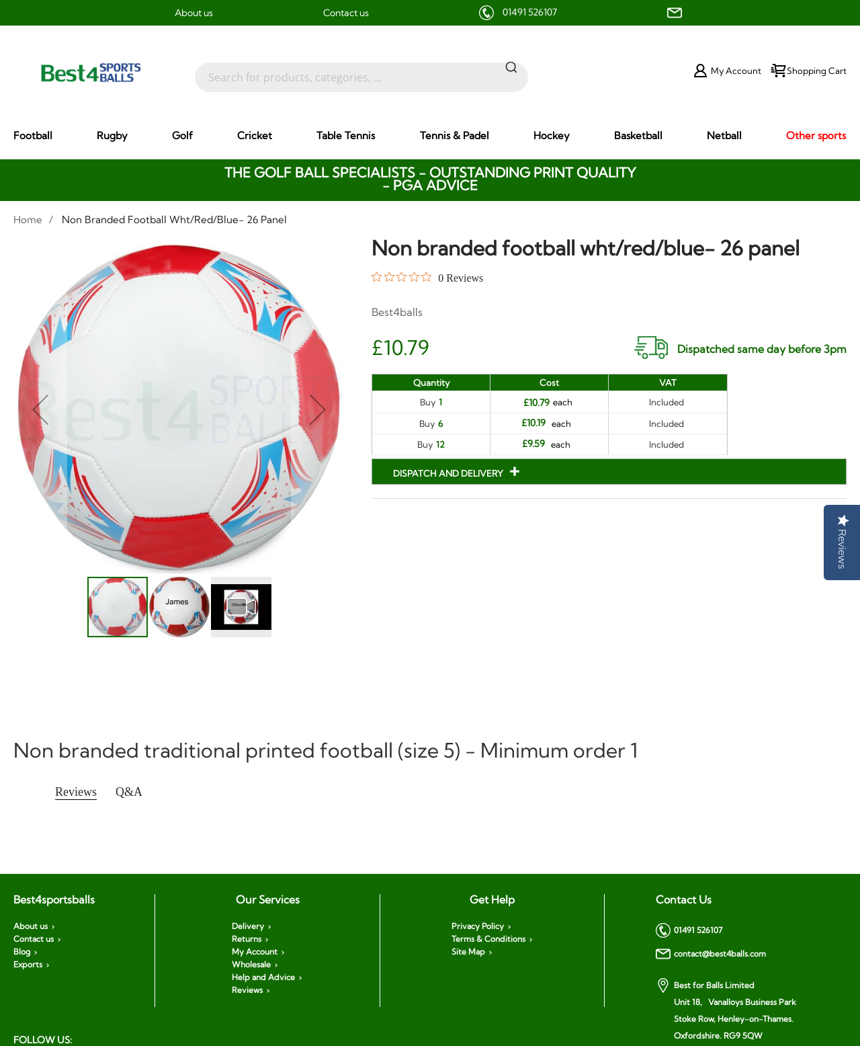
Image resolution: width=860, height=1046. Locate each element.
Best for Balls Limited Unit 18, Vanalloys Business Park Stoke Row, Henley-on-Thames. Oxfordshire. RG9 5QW (726, 1009)
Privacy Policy (478, 926)
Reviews (247, 990)
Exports (27, 964)
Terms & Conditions (488, 939)
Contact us (346, 13)
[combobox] (361, 70)
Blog (21, 952)
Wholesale (251, 964)
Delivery (248, 926)
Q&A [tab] (129, 792)
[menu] (430, 135)
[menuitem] (32, 135)
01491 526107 (530, 12)
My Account (254, 952)
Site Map (468, 952)
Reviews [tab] (76, 792)
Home (27, 219)
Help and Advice (263, 977)
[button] (40, 409)
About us (194, 13)
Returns (246, 939)
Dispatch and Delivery (449, 473)
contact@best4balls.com (711, 954)
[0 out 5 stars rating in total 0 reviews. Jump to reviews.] (427, 278)
